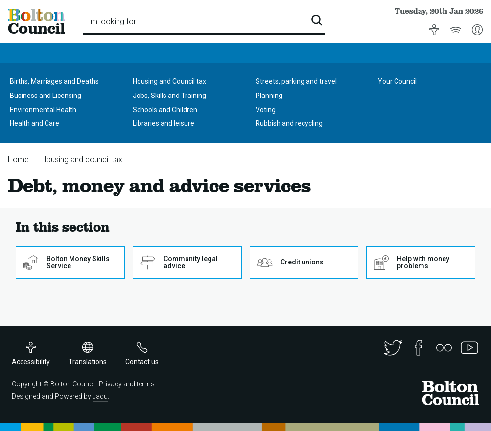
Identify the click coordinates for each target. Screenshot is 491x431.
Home (18, 159)
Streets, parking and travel (296, 81)
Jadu (100, 396)
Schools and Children (165, 110)
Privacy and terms (127, 384)
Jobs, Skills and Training (169, 95)
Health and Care (34, 123)
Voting (266, 110)
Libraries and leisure (163, 123)
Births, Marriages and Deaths (54, 81)
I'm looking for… (113, 21)
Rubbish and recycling (289, 123)
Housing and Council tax (169, 81)
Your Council (397, 81)
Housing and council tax (81, 159)
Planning (269, 95)
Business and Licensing (45, 95)
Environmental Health (43, 110)
